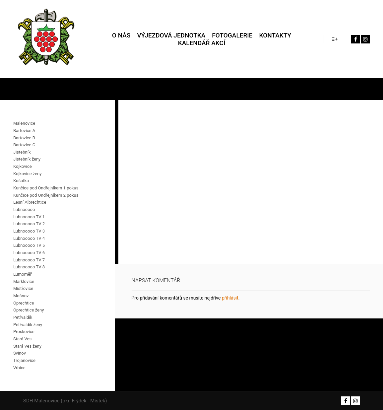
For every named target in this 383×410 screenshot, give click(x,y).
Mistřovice (23, 288)
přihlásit (230, 298)
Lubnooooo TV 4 (29, 238)
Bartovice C (24, 144)
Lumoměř (22, 274)
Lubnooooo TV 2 (29, 223)
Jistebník (22, 152)
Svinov (19, 353)
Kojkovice (22, 166)
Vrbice (19, 367)
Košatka (21, 180)
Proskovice (23, 331)
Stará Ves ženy (27, 346)
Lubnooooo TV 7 (29, 259)
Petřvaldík (22, 317)
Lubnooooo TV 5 (29, 245)
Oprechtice (23, 303)
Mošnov (21, 295)
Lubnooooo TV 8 (29, 266)
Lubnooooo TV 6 (29, 252)
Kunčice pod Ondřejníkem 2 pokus (45, 195)
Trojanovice (24, 360)
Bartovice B (24, 137)
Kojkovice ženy (27, 173)
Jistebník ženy (26, 159)
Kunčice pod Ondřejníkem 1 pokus (45, 187)
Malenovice (24, 123)
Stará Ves (22, 338)
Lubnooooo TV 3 (29, 231)
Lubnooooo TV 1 (29, 216)
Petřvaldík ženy (27, 324)
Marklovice (23, 281)
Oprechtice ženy (28, 310)
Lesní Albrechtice (29, 202)
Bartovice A (24, 130)
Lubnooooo (24, 209)
